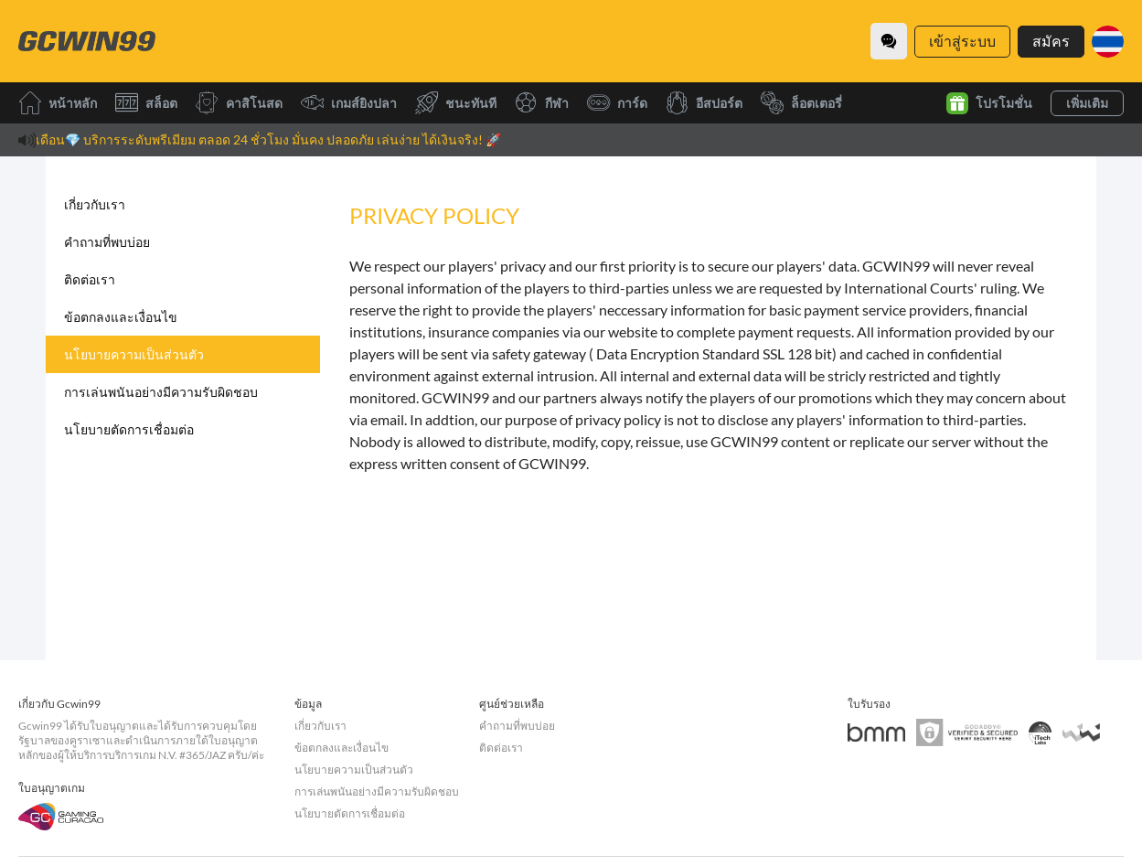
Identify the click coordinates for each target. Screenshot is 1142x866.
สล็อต (146, 102)
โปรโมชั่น (989, 103)
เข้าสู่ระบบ (962, 40)
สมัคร (1051, 40)
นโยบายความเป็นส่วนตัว (134, 354)
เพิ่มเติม (1087, 103)
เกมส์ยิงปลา (349, 102)
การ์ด (617, 102)
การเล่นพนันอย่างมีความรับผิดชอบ (161, 392)
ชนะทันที (455, 102)
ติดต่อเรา (89, 279)
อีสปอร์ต (704, 102)
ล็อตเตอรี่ (801, 102)
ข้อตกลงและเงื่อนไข (120, 317)
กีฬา (542, 102)
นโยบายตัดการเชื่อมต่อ (129, 429)
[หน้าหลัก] (86, 41)
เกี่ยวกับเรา (94, 204)
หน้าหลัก (57, 102)
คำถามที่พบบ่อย (107, 242)
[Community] (888, 41)
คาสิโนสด (239, 102)
